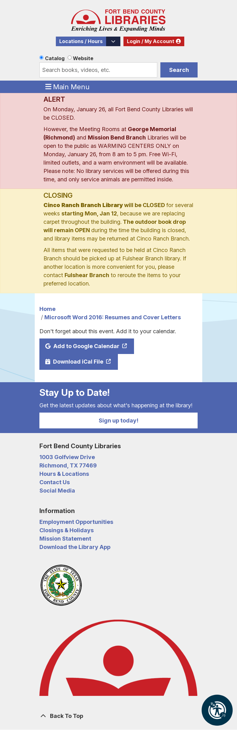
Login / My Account (150, 41)
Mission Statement (65, 538)
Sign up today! (118, 420)
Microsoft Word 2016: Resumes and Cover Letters (112, 317)
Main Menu (67, 86)
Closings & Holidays (66, 530)
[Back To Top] (118, 715)
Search (179, 70)
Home (47, 309)
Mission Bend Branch (117, 137)
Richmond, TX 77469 (68, 465)
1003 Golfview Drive (67, 457)
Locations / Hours (81, 41)
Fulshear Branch (87, 275)
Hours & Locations (64, 474)
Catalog (55, 58)
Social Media (57, 490)
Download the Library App (74, 547)
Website (83, 58)
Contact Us (54, 482)
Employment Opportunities (76, 522)
